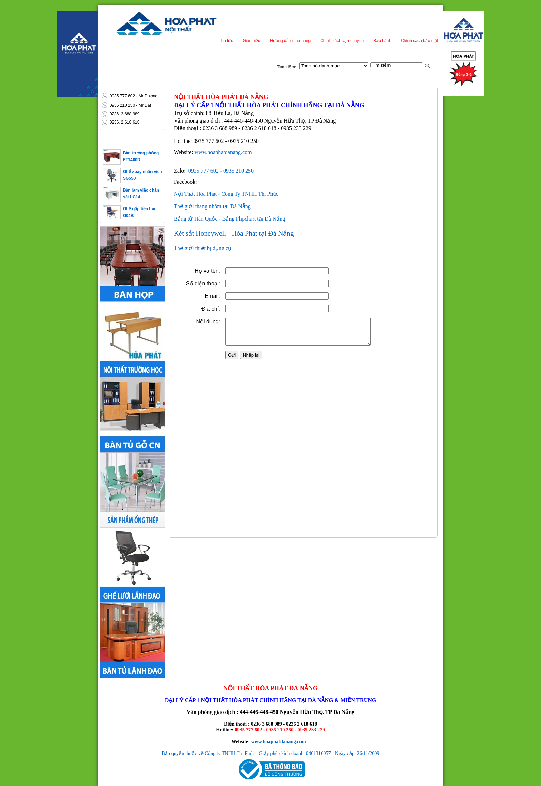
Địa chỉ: (193, 323)
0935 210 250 (238, 171)
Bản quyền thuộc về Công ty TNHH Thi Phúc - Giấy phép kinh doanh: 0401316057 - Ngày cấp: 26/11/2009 (270, 753)
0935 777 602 (203, 171)
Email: (195, 310)
